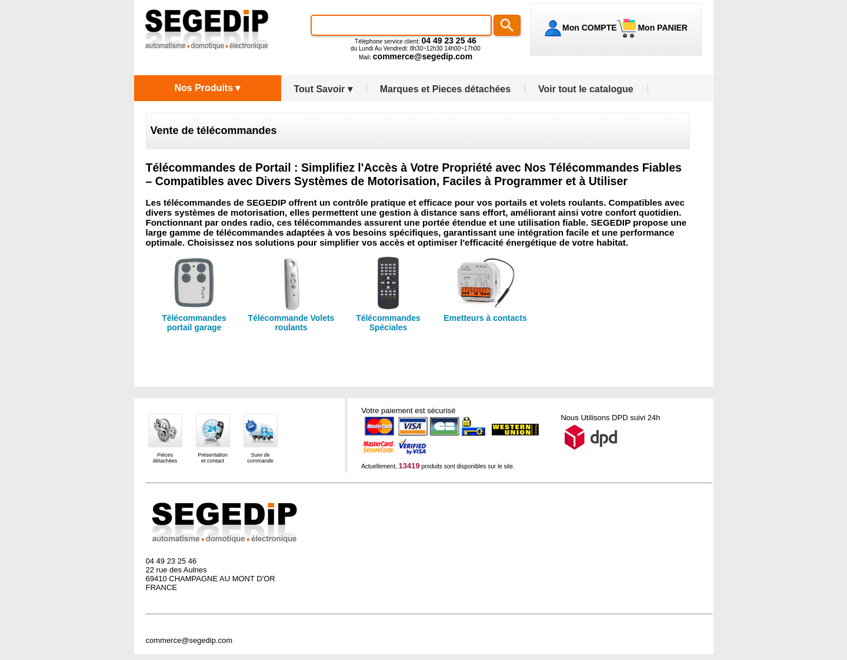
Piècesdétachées (165, 458)
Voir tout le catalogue (585, 89)
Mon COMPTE (589, 27)
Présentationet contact (213, 458)
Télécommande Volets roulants (291, 322)
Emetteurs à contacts (485, 318)
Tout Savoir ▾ (323, 89)
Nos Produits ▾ (207, 88)
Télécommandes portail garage (194, 322)
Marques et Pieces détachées (445, 89)
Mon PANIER (662, 27)
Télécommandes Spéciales (388, 322)
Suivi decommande (260, 458)
